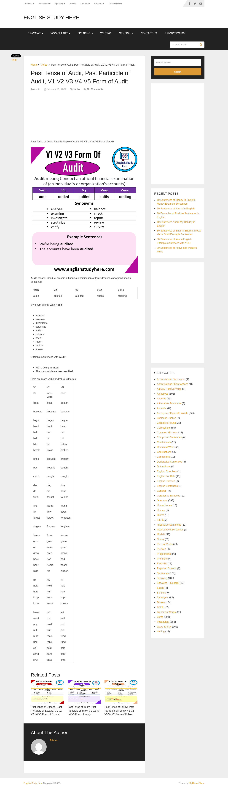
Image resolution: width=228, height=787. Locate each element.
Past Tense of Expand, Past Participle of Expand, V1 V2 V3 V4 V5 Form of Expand (46, 710)
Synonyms (163, 597)
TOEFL (161, 607)
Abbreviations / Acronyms (171, 379)
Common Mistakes (167, 432)
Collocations (164, 427)
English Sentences (167, 486)
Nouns (160, 539)
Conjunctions (164, 452)
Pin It (13, 60)
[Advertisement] (84, 116)
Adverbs (161, 398)
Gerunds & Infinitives (168, 495)
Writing (73, 4)
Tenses (161, 602)
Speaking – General (168, 583)
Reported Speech (167, 568)
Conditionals (164, 442)
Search (201, 44)
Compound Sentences (169, 437)
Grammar (28, 4)
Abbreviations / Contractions (172, 384)
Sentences (163, 573)
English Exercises (167, 471)
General (84, 4)
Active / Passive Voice (169, 389)
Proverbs (162, 563)
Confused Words (166, 447)
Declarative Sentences (169, 461)
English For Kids (166, 476)
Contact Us (99, 4)
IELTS (160, 520)
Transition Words (166, 612)
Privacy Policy (115, 4)
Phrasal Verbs (165, 544)
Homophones (164, 505)
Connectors (163, 456)
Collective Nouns (166, 423)
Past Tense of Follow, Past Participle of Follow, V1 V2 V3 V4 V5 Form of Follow (121, 710)
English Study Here (51, 17)
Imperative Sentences (169, 524)
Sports (160, 587)
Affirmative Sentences (169, 403)
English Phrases (166, 481)
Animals (161, 408)
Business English (166, 418)
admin (36, 89)
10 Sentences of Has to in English (176, 208)
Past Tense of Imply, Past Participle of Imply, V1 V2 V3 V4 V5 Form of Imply (83, 710)
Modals (161, 534)
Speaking (59, 4)
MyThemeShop (196, 782)
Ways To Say (164, 626)
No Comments (95, 89)
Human (161, 510)
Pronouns (162, 558)
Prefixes (161, 549)
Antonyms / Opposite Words (172, 413)
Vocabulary (43, 4)
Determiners (164, 466)
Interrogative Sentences (170, 529)
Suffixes (161, 592)
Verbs (77, 89)
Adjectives (162, 393)
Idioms (160, 515)
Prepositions (164, 554)
